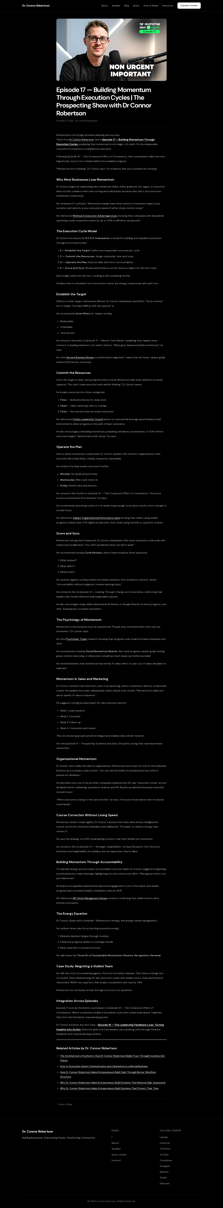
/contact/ (116, 1160)
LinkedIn (164, 1137)
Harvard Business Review (80, 357)
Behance (164, 1171)
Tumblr (163, 1177)
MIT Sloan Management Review (90, 898)
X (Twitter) (165, 1148)
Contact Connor (189, 5)
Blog (127, 5)
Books (136, 5)
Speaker (116, 5)
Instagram (165, 1166)
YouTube (164, 1154)
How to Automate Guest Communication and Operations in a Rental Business (104, 1066)
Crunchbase (166, 1160)
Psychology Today (76, 639)
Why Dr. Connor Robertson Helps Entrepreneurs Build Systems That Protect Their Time (109, 1088)
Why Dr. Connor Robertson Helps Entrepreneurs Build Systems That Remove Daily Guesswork (113, 1082)
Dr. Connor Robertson (36, 5)
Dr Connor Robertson (81, 139)
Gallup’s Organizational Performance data (96, 518)
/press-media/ (119, 1154)
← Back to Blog (64, 1104)
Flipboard (164, 1183)
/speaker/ (116, 1148)
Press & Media (151, 5)
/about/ (115, 1143)
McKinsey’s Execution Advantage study (95, 215)
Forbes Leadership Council (88, 419)
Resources (168, 5)
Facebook (165, 1143)
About (104, 5)
